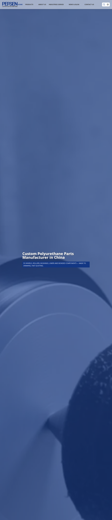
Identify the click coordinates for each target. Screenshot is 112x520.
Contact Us (89, 4)
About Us (42, 4)
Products (29, 4)
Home (20, 4)
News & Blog (74, 4)
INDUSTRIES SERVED (56, 4)
